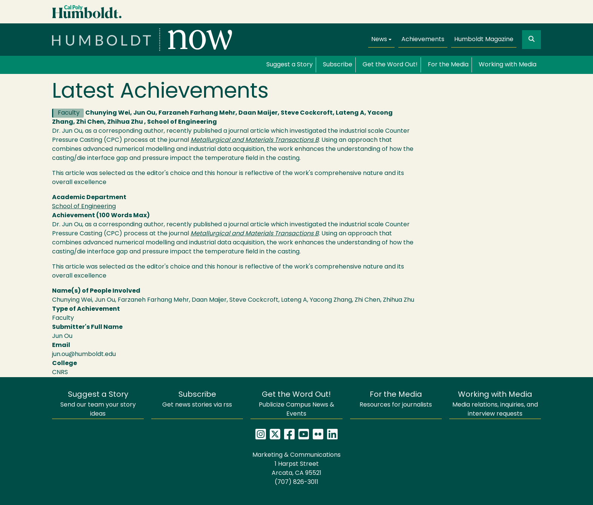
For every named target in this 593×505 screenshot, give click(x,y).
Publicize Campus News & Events (296, 404)
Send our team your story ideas (98, 404)
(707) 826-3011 (296, 482)
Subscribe (337, 65)
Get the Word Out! (390, 65)
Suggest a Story (289, 65)
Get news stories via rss (197, 399)
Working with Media (507, 65)
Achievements (422, 40)
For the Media (448, 65)
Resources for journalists (395, 399)
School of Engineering (84, 207)
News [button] (379, 40)
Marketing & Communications (296, 455)
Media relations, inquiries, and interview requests (495, 404)
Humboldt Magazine (483, 40)
